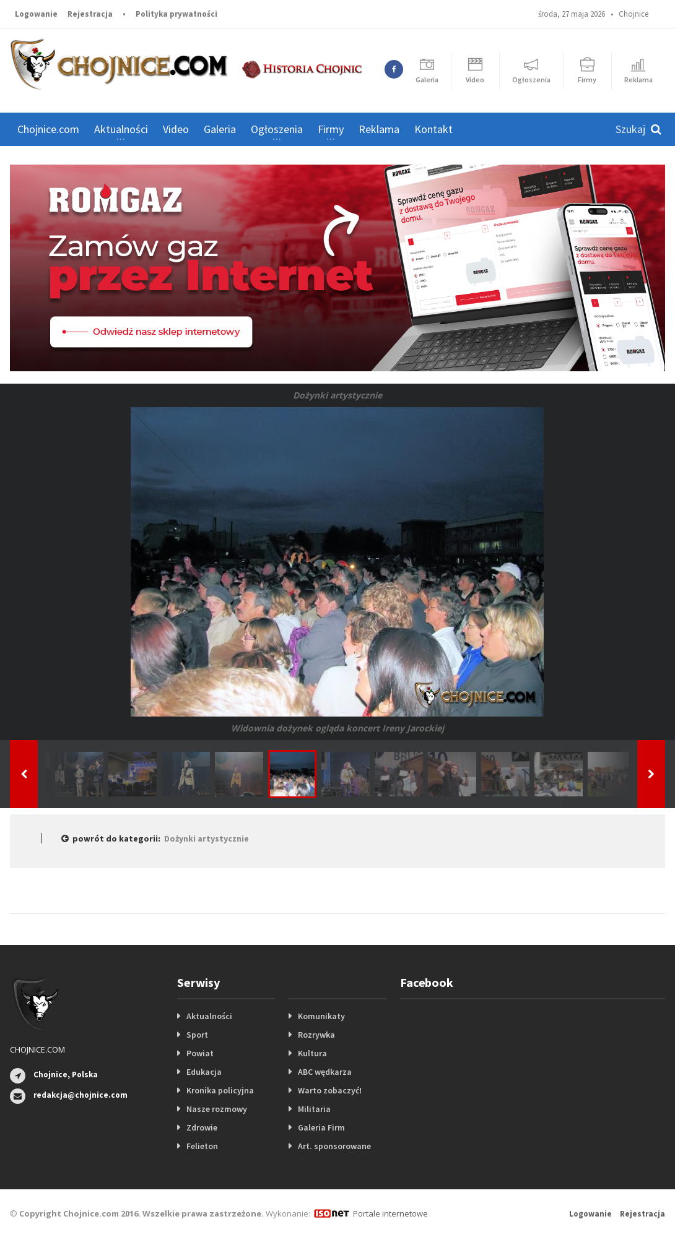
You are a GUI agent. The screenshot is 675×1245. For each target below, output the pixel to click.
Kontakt (433, 129)
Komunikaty (321, 1016)
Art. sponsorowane (334, 1146)
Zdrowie (201, 1127)
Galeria (220, 129)
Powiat (200, 1053)
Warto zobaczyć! (330, 1090)
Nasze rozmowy (216, 1108)
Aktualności (209, 1016)
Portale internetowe (390, 1213)
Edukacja (204, 1071)
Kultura (312, 1053)
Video (176, 129)
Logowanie (36, 14)
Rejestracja (90, 14)
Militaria (314, 1108)
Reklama (379, 129)
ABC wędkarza (325, 1071)
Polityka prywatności (176, 14)
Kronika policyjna (220, 1090)
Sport (197, 1034)
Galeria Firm (321, 1127)
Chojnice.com (48, 129)
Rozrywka (316, 1034)
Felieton (202, 1146)
